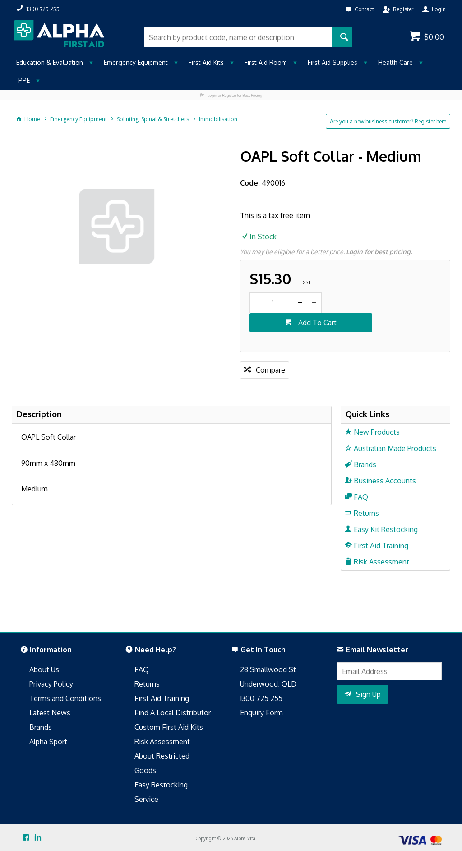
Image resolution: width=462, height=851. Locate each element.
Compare (270, 369)
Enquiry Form (261, 712)
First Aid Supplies (332, 62)
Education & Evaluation (49, 62)
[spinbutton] (271, 303)
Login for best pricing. (379, 251)
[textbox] (237, 37)
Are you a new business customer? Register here (388, 121)
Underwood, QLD (268, 683)
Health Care (395, 62)
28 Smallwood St (268, 669)
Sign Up (368, 694)
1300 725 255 (261, 698)
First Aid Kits (206, 62)
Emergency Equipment (136, 62)
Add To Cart (316, 322)
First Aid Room (266, 62)
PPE (24, 80)
